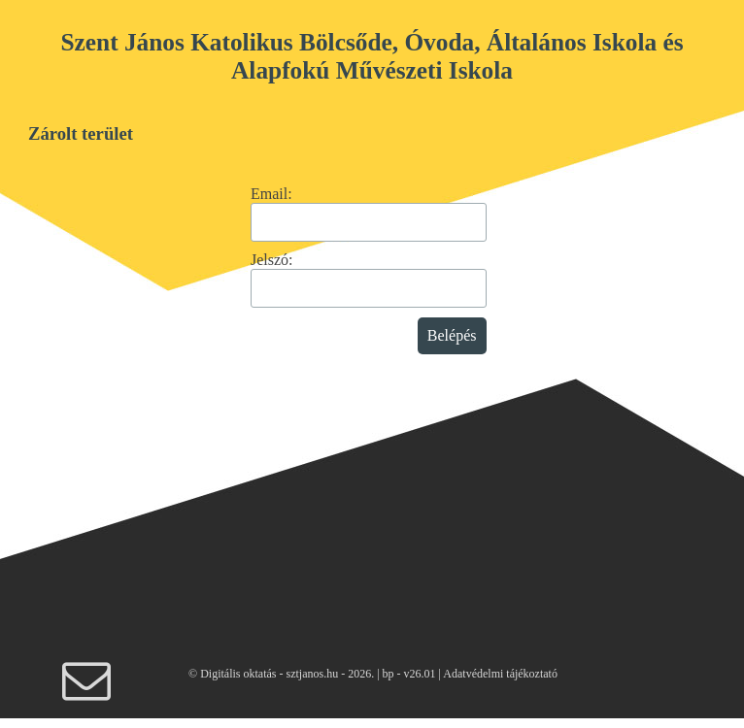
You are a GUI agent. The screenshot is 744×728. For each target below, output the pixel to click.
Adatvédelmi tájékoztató (500, 673)
